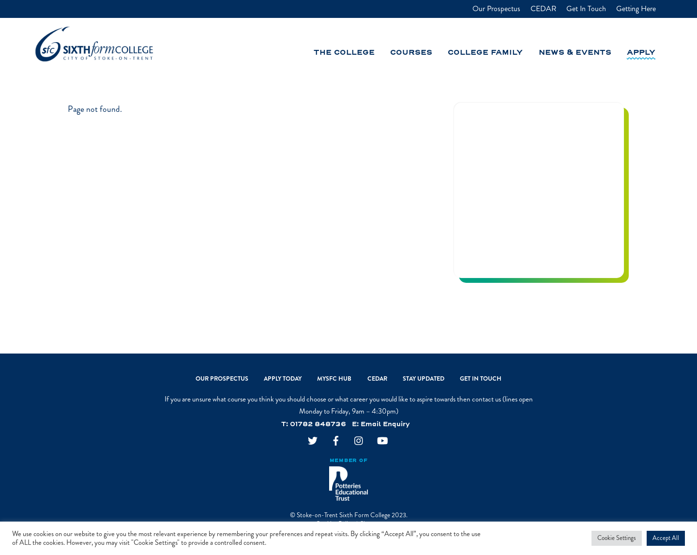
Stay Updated (423, 378)
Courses (411, 53)
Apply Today (283, 378)
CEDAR (543, 8)
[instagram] (359, 441)
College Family (485, 53)
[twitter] (312, 441)
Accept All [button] (665, 538)
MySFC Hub (334, 378)
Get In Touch (586, 8)
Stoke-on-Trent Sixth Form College (343, 515)
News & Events (575, 53)
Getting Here (636, 8)
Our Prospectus (496, 8)
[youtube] (382, 441)
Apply (641, 53)
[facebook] (336, 441)
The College (344, 53)
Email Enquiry (385, 424)
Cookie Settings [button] (616, 538)
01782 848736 (318, 424)
